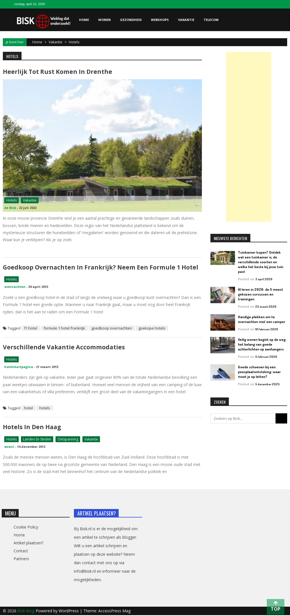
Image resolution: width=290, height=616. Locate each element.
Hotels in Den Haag (32, 428)
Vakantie (186, 20)
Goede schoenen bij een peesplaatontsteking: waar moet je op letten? (259, 372)
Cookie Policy (26, 528)
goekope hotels (151, 328)
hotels (44, 408)
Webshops (160, 20)
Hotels (11, 200)
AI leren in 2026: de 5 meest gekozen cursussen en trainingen (260, 294)
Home (84, 20)
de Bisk (10, 208)
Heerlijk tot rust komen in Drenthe (57, 72)
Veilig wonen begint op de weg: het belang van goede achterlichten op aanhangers (262, 344)
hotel (28, 408)
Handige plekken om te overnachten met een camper (261, 319)
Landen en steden (37, 440)
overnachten (14, 287)
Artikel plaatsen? (28, 543)
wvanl (9, 447)
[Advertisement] (248, 137)
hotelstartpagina (18, 367)
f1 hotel (30, 328)
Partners (21, 559)
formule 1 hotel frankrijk (64, 328)
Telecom (211, 20)
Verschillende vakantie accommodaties (64, 348)
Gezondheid (131, 20)
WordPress (69, 611)
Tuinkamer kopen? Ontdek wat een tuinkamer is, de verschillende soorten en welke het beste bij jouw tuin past (260, 262)
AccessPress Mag (114, 611)
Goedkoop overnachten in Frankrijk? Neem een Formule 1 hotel (100, 267)
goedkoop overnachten (111, 328)
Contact (21, 551)
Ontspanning (67, 440)
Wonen (104, 20)
